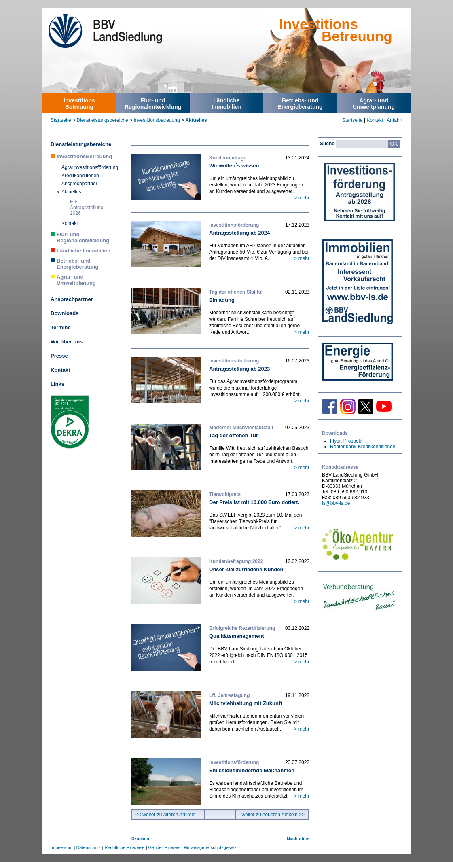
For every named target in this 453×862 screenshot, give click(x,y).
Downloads (64, 313)
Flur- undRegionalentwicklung (153, 103)
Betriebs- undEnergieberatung (299, 103)
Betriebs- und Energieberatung (77, 264)
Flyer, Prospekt (346, 441)
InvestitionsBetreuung (79, 103)
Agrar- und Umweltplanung (76, 280)
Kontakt (374, 120)
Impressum (61, 847)
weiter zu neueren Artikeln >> (273, 815)
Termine (61, 327)
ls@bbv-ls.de (336, 503)
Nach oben (298, 838)
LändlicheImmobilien (226, 103)
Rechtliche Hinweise (125, 847)
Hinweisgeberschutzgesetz (210, 847)
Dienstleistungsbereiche (102, 120)
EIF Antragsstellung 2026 (87, 207)
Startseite (61, 120)
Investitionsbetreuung (156, 120)
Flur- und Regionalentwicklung (83, 237)
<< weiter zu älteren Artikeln (165, 815)
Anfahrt (394, 120)
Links (57, 384)
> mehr (301, 198)
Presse (59, 356)
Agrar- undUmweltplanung (374, 103)
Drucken (140, 838)
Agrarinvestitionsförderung (89, 167)
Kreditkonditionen (80, 175)
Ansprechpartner (79, 183)
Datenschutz (88, 847)
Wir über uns (67, 342)
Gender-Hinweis (164, 847)
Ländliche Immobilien (83, 251)
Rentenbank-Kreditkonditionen (362, 446)
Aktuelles (196, 120)
